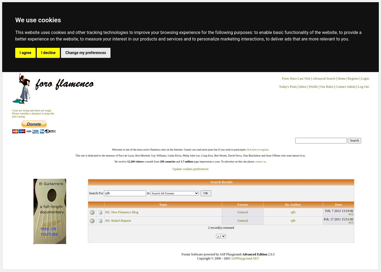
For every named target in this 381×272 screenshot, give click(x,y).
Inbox (303, 87)
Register (354, 78)
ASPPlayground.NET (245, 258)
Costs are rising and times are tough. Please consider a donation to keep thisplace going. (33, 113)
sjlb (293, 212)
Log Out (363, 87)
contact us (260, 161)
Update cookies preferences (191, 169)
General (243, 212)
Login (365, 78)
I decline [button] (48, 53)
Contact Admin (346, 87)
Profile (313, 87)
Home (342, 78)
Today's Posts (288, 87)
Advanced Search (323, 78)
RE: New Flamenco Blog (121, 212)
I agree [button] (25, 53)
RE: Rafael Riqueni (118, 221)
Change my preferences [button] (85, 53)
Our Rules (326, 87)
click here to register (257, 149)
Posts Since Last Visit (296, 78)
